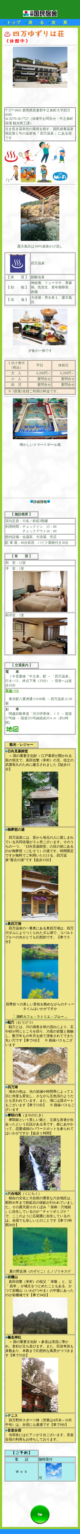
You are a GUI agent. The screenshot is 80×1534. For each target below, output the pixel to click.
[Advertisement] (40, 97)
